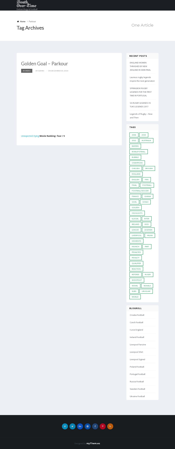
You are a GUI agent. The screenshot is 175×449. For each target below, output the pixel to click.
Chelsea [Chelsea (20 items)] (136, 168)
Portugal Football (137, 374)
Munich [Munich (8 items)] (135, 246)
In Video (27, 71)
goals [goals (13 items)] (145, 202)
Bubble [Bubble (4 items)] (135, 157)
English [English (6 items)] (135, 179)
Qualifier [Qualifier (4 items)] (136, 263)
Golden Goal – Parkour (44, 63)
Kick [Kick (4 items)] (147, 224)
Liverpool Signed (137, 359)
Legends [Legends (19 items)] (148, 230)
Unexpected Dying (30, 135)
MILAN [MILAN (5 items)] (150, 235)
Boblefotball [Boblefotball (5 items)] (138, 151)
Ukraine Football (137, 396)
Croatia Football (137, 315)
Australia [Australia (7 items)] (146, 140)
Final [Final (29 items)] (134, 185)
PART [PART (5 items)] (147, 246)
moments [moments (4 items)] (136, 241)
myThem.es (93, 443)
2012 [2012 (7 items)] (134, 140)
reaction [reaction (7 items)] (136, 269)
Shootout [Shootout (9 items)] (137, 280)
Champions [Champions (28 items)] (137, 163)
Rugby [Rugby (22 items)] (148, 274)
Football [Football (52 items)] (147, 185)
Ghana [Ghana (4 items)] (147, 196)
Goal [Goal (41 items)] (134, 202)
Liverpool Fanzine (138, 344)
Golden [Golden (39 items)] (135, 207)
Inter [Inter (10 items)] (146, 218)
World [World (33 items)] (135, 297)
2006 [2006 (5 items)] (134, 135)
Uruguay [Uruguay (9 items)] (146, 291)
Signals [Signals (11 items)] (147, 285)
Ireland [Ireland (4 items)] (135, 224)
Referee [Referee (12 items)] (135, 274)
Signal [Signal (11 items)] (135, 285)
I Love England (136, 329)
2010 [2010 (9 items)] (144, 135)
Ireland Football (137, 337)
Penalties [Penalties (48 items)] (136, 252)
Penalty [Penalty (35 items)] (135, 258)
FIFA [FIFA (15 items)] (146, 179)
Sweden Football (137, 389)
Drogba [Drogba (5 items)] (149, 168)
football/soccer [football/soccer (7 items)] (140, 191)
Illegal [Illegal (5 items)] (135, 218)
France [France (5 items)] (135, 196)
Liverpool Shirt (136, 352)
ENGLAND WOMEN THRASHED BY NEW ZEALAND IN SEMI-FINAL (140, 66)
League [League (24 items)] (135, 230)
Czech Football (136, 322)
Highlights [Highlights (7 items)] (137, 213)
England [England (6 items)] (136, 174)
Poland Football (137, 366)
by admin (40, 71)
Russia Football (137, 381)
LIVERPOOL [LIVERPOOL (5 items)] (136, 235)
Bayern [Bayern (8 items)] (135, 146)
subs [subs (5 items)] (134, 291)
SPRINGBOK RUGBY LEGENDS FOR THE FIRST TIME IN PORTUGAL (141, 92)
